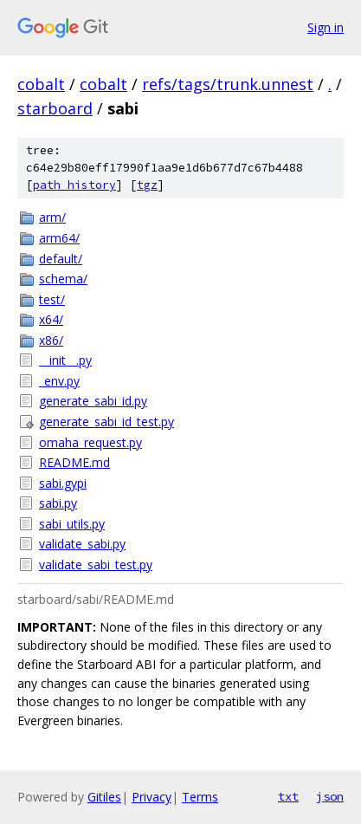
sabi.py (58, 503)
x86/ (51, 340)
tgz (147, 185)
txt (288, 796)
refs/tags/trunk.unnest (227, 84)
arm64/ (59, 238)
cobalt (41, 84)
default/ (60, 258)
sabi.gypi (63, 483)
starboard (55, 108)
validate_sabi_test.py (95, 564)
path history (74, 185)
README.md (74, 462)
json (330, 796)
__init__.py (65, 360)
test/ (52, 299)
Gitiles (104, 796)
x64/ (51, 319)
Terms (200, 796)
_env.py (59, 381)
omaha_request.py (90, 442)
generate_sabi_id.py (93, 401)
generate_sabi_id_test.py (106, 421)
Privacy (151, 796)
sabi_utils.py (72, 524)
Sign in (325, 27)
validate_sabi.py (82, 543)
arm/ (52, 217)
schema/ (63, 278)
